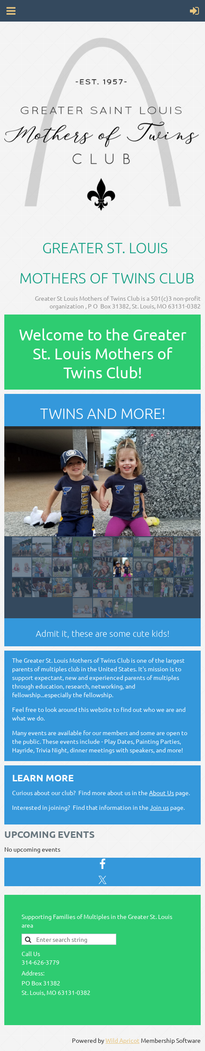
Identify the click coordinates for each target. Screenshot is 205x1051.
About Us (161, 792)
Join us (159, 807)
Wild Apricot (123, 1040)
